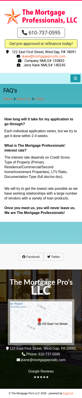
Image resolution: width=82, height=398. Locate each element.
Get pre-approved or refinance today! (41, 43)
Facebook (31, 257)
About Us (24, 99)
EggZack (68, 393)
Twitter (53, 257)
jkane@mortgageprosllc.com (44, 56)
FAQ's (39, 99)
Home (8, 99)
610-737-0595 (41, 33)
